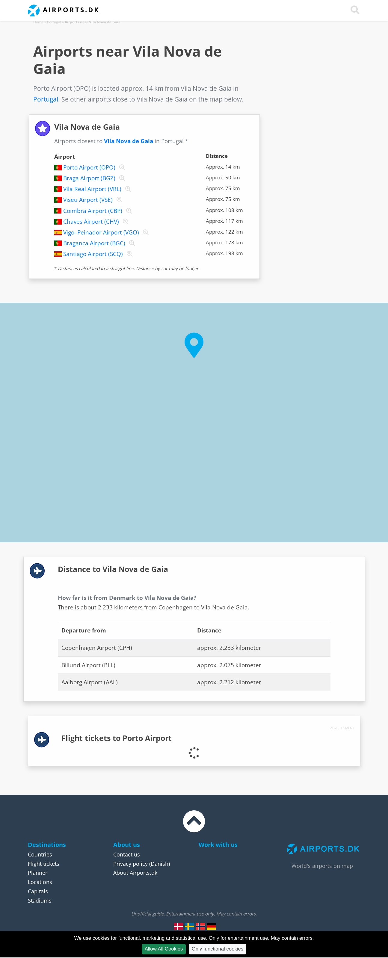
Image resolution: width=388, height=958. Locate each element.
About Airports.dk (135, 872)
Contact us (126, 854)
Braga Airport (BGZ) (89, 178)
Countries (40, 854)
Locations (40, 882)
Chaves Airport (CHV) (91, 221)
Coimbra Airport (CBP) (92, 211)
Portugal (54, 22)
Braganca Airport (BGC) (94, 243)
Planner (37, 872)
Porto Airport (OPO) (89, 167)
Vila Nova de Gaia (128, 141)
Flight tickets (43, 863)
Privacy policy (130, 863)
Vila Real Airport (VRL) (92, 189)
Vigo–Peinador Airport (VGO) (101, 232)
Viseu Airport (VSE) (88, 200)
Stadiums (40, 900)
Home (38, 22)
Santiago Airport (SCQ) (93, 254)
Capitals (38, 891)
